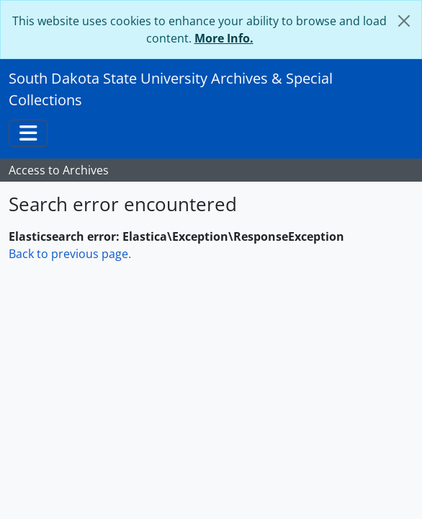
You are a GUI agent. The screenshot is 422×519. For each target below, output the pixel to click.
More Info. (223, 38)
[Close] (404, 21)
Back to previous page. (70, 254)
